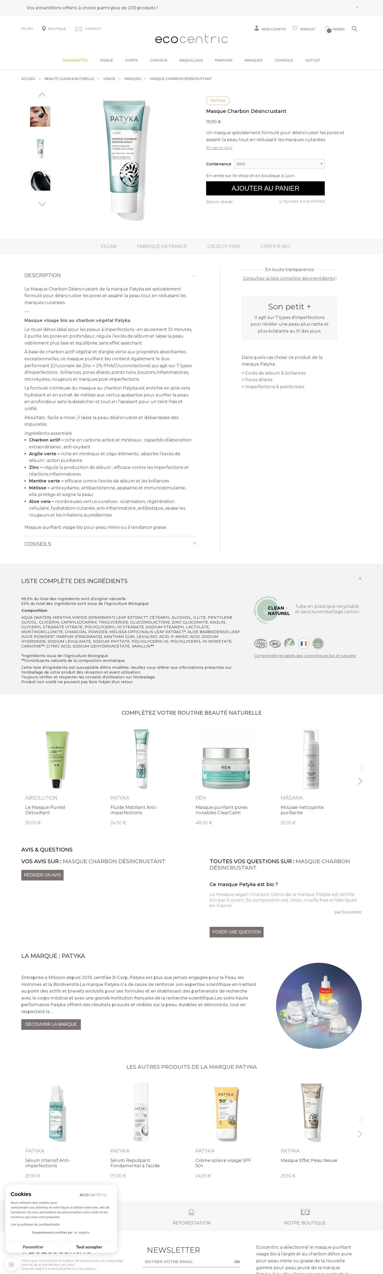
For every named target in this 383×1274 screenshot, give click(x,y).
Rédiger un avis (42, 875)
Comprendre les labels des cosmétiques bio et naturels (305, 655)
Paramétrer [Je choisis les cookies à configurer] (33, 1247)
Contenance (218, 163)
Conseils (284, 60)
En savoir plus (219, 147)
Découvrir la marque (51, 1024)
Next (42, 204)
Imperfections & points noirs (274, 386)
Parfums (223, 60)
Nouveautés (75, 60)
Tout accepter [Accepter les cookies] (89, 1247)
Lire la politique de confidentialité (35, 1224)
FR (23, 29)
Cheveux (158, 60)
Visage (106, 60)
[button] (11, 1264)
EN (30, 29)
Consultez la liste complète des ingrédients (289, 278)
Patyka (218, 100)
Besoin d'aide (219, 201)
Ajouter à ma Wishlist (304, 201)
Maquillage (191, 60)
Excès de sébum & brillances (275, 373)
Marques (253, 60)
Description (42, 275)
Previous (42, 95)
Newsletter (165, 1250)
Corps (131, 60)
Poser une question (236, 932)
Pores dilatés (258, 379)
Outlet (312, 60)
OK (237, 1261)
